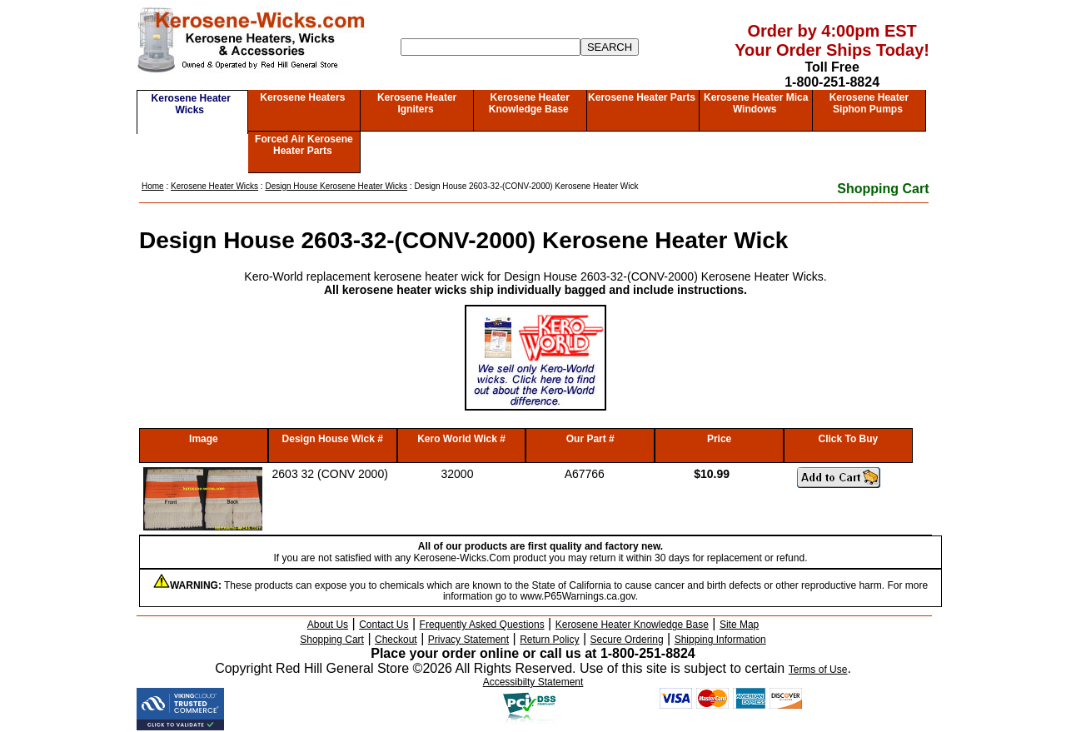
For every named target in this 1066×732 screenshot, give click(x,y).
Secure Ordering (627, 639)
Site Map (739, 624)
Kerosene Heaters (302, 97)
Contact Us (383, 624)
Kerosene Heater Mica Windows (756, 103)
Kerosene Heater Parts (641, 97)
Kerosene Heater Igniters (416, 103)
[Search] (490, 47)
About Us (327, 624)
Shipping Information (720, 639)
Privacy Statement (468, 639)
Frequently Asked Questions (482, 624)
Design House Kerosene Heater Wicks (336, 186)
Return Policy (549, 639)
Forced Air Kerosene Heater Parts (304, 145)
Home (153, 186)
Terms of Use (818, 669)
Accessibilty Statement (533, 682)
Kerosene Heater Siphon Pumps (869, 103)
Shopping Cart (883, 189)
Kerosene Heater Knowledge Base (529, 103)
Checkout (396, 639)
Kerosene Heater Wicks (191, 104)
